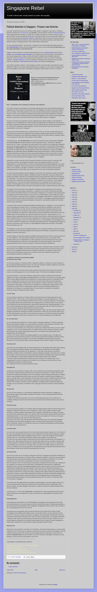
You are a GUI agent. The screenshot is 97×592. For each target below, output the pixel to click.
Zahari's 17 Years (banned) (79, 78)
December (76, 210)
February (75, 233)
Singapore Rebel (25, 8)
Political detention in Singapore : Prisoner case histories (80, 48)
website (21, 58)
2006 (73, 247)
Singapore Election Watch (78, 181)
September (76, 217)
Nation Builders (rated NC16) (79, 90)
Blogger (55, 584)
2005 (73, 249)
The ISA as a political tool (78, 51)
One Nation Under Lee (77, 92)
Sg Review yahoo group (78, 175)
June (74, 224)
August (75, 219)
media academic (49, 52)
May (74, 226)
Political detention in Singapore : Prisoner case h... (81, 240)
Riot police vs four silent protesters (81, 94)
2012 (73, 197)
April (74, 228)
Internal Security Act (59, 32)
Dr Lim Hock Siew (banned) (79, 86)
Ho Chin (24, 32)
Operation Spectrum (18, 59)
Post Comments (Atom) (20, 572)
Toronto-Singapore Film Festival (81, 237)
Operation (28, 38)
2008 (73, 206)
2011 (73, 199)
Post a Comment (13, 566)
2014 (73, 192)
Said (23, 61)
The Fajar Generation (77, 74)
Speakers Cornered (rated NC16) (80, 88)
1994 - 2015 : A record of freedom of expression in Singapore (80, 45)
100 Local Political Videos (78, 96)
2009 (73, 204)
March (75, 231)
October (75, 215)
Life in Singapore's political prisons (81, 53)
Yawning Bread (76, 173)
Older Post (62, 570)
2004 (73, 251)
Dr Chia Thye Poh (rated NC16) (80, 80)
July (74, 222)
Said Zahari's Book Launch (79, 98)
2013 (73, 195)
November (76, 213)
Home (36, 570)
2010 (73, 201)
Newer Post (10, 570)
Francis (33, 61)
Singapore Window (77, 177)
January (75, 244)
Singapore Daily (76, 169)
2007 (73, 208)
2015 (73, 190)
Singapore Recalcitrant (78, 179)
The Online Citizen (76, 171)
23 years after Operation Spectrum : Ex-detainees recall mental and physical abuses (81, 63)
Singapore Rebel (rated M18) (79, 76)
